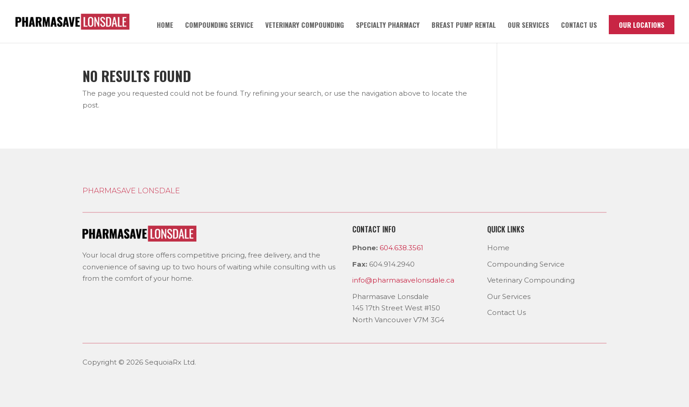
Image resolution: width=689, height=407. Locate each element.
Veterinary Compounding (304, 25)
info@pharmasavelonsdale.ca (403, 280)
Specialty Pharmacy (388, 25)
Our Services (528, 25)
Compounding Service (219, 25)
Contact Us (506, 312)
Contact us (579, 25)
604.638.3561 (401, 247)
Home (165, 25)
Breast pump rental (464, 25)
